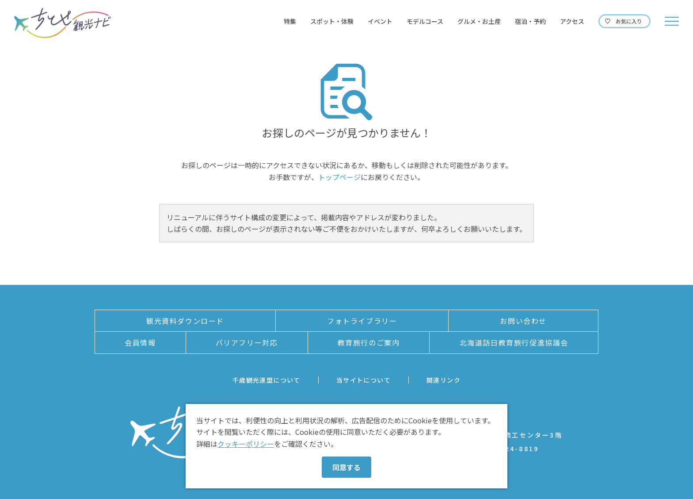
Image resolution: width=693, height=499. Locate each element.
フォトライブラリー (362, 320)
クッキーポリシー (245, 443)
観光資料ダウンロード (185, 320)
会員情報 (140, 342)
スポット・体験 (332, 21)
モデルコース (425, 21)
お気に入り (629, 21)
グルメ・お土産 (479, 21)
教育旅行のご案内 (369, 342)
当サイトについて (363, 380)
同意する (346, 467)
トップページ (339, 177)
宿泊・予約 (530, 21)
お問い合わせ (523, 320)
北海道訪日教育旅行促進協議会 (514, 342)
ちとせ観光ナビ (62, 23)
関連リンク (443, 380)
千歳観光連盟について (266, 380)
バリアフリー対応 (247, 342)
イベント (380, 21)
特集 (290, 21)
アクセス (572, 21)
